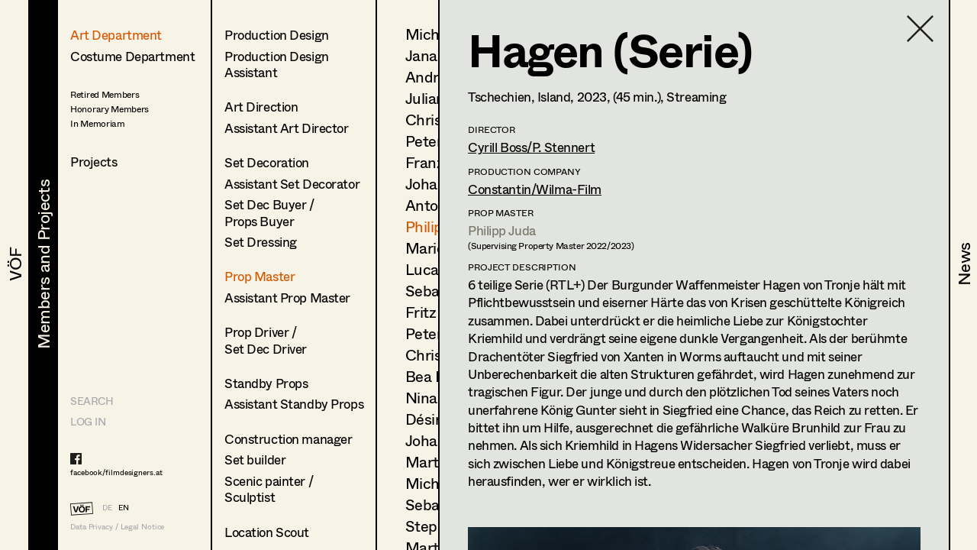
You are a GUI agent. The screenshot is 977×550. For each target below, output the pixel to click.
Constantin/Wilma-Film (534, 189)
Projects (94, 161)
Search (91, 401)
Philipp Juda (502, 230)
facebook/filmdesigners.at (116, 472)
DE (107, 507)
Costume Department (132, 56)
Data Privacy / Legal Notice (117, 527)
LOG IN (87, 421)
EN (123, 507)
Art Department (116, 34)
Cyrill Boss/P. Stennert (531, 147)
